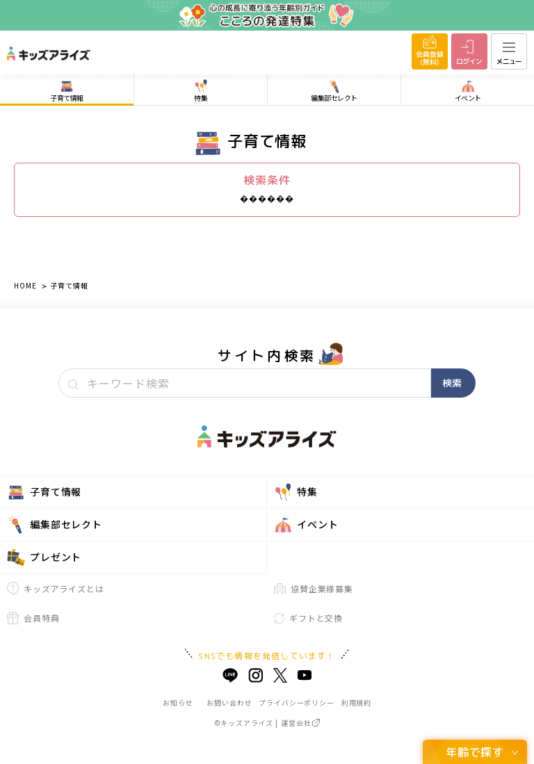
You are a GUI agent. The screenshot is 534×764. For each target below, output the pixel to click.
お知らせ (178, 702)
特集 (296, 492)
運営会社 (300, 722)
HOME (25, 285)
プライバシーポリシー (296, 702)
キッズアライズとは (55, 588)
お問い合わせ (229, 702)
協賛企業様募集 (313, 588)
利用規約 (356, 702)
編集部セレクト (54, 525)
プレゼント (44, 557)
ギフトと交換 (308, 618)
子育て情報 (69, 285)
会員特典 (33, 618)
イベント (306, 525)
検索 (452, 382)
